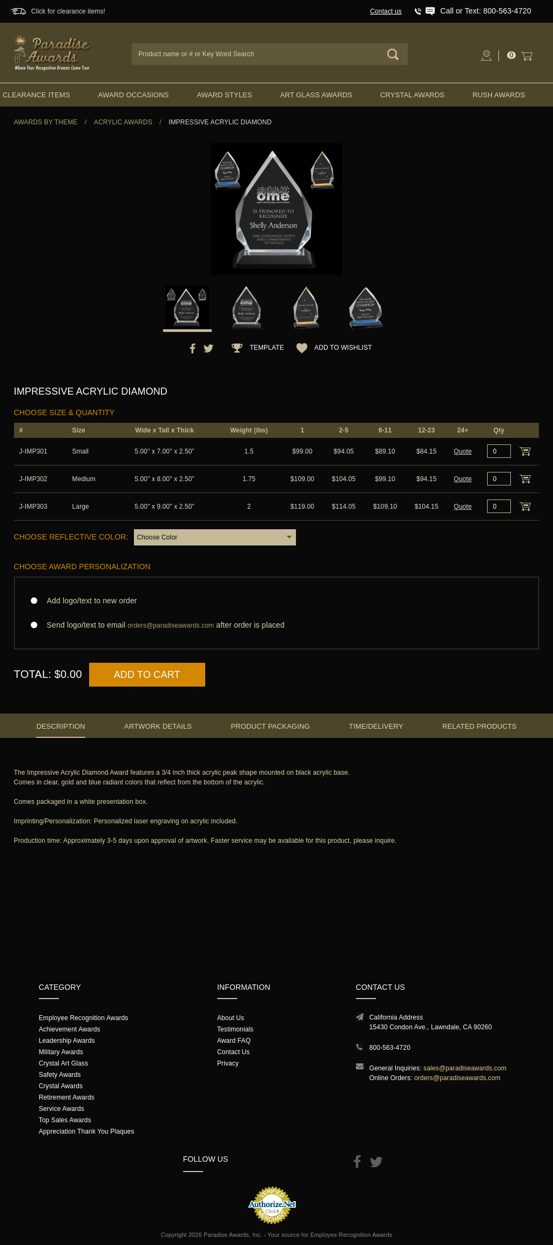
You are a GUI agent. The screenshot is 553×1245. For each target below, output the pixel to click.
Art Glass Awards (316, 95)
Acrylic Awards (123, 122)
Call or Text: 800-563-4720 (485, 10)
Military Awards (61, 1052)
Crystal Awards (412, 95)
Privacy (228, 1063)
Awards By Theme (46, 122)
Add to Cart (147, 674)
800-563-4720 (389, 1047)
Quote (462, 451)
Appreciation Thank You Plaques (86, 1131)
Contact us (386, 11)
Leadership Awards (67, 1040)
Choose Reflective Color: (71, 536)
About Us (230, 1018)
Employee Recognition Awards (84, 1018)
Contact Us (233, 1052)
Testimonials (235, 1029)
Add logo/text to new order (89, 601)
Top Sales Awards (65, 1120)
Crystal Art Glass (63, 1063)
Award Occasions (133, 95)
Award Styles (224, 95)
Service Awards (61, 1109)
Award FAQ (234, 1040)
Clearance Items (36, 95)
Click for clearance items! (68, 11)
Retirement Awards (67, 1097)
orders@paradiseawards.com (457, 1078)
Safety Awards (60, 1074)
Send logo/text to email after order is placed (277, 625)
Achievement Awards (69, 1029)
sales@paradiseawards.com (465, 1068)
